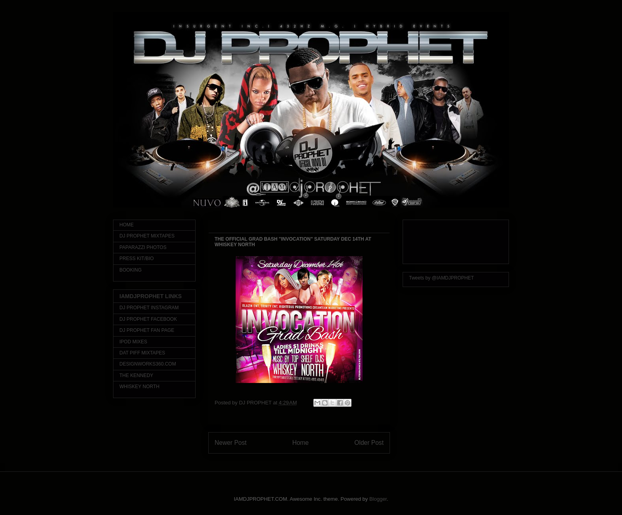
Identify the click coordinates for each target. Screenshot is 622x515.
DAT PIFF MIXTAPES (142, 353)
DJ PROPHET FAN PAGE (146, 330)
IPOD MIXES (133, 342)
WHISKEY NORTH (139, 386)
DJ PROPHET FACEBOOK (148, 319)
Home (300, 442)
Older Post (369, 442)
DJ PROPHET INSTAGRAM (149, 307)
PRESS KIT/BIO (136, 258)
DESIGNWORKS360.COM (147, 364)
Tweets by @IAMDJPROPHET (441, 278)
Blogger (378, 499)
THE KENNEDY (136, 375)
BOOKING (130, 270)
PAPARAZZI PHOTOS (143, 247)
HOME (126, 225)
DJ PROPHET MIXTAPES (147, 236)
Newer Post (231, 442)
